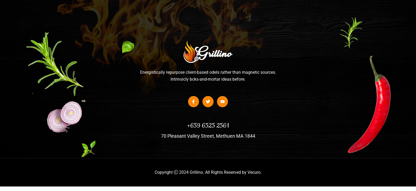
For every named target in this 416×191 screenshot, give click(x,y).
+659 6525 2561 (208, 125)
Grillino (196, 172)
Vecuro (254, 172)
